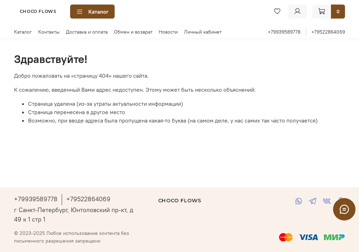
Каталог (92, 11)
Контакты (49, 32)
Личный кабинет (203, 32)
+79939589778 (284, 32)
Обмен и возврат (133, 32)
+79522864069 (328, 32)
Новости (168, 32)
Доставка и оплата (87, 32)
